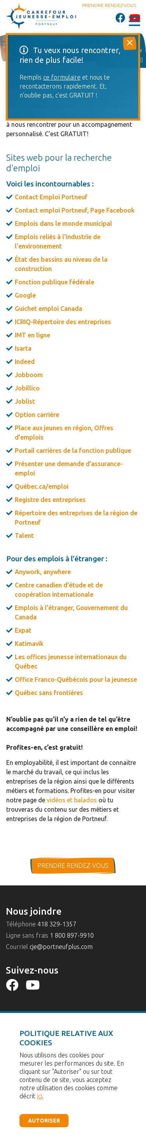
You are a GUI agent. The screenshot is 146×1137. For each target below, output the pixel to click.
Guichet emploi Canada (48, 308)
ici (39, 1096)
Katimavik (29, 643)
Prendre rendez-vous (109, 5)
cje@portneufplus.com (61, 946)
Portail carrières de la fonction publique (73, 450)
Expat (23, 630)
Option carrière (37, 414)
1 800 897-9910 (72, 935)
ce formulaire (62, 77)
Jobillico (27, 388)
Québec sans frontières (49, 692)
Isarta (23, 348)
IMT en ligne (32, 335)
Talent (24, 535)
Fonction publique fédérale (54, 282)
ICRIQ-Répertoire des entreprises (63, 321)
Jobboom (29, 374)
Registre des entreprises (50, 499)
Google (25, 295)
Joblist (25, 401)
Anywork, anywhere (43, 571)
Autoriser (44, 1120)
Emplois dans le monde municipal (63, 223)
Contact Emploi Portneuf (51, 196)
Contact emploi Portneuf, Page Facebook (75, 210)
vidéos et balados (72, 800)
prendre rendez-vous (73, 865)
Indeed (25, 361)
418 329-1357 (56, 924)
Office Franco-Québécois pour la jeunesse (76, 679)
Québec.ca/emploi (42, 486)
